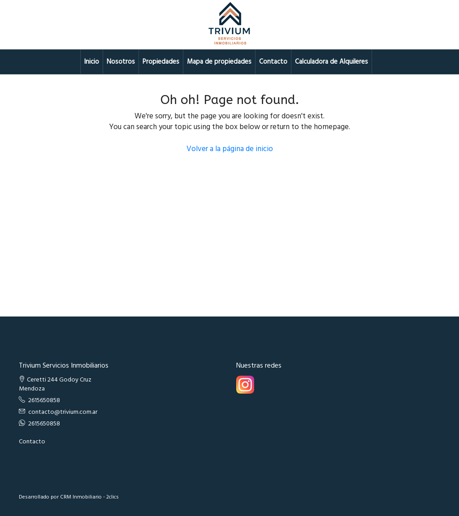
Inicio (91, 61)
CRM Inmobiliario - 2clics (89, 497)
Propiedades (161, 61)
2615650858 (44, 400)
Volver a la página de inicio (229, 149)
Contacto (273, 61)
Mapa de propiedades (219, 61)
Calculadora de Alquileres (331, 61)
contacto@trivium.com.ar (62, 412)
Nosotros (121, 61)
